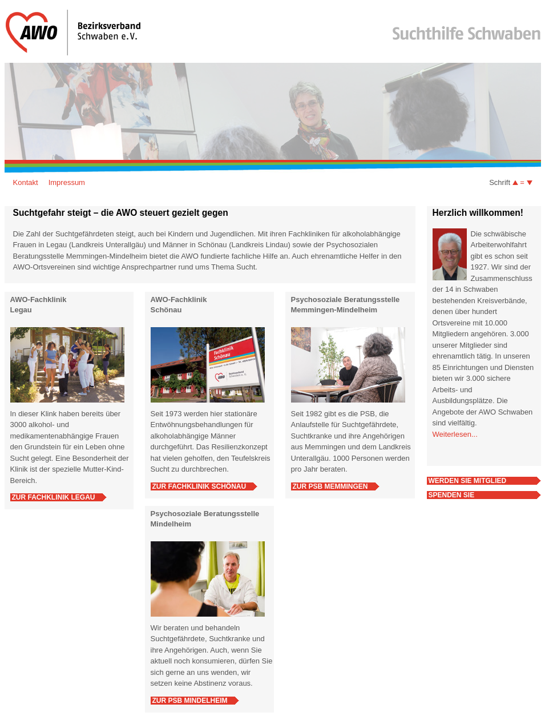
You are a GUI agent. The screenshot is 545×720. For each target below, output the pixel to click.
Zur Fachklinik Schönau (199, 486)
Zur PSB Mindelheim (190, 701)
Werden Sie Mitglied (468, 481)
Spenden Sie (452, 495)
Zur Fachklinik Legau (53, 497)
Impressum (67, 182)
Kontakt (25, 182)
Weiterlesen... (455, 434)
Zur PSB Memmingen (330, 486)
